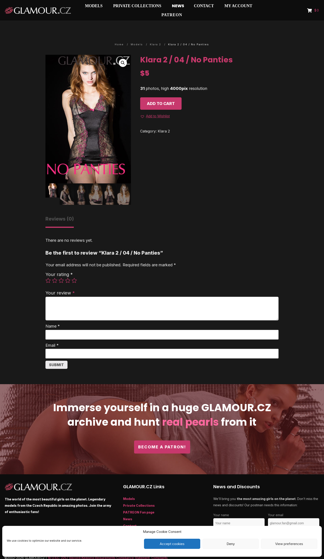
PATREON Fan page (138, 503)
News (127, 510)
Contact (130, 517)
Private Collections (139, 497)
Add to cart (161, 94)
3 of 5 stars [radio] (61, 271)
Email (52, 336)
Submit (56, 356)
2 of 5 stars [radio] (54, 271)
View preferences (289, 544)
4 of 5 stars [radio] (67, 271)
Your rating (59, 265)
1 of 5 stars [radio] (48, 271)
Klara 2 (164, 122)
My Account (133, 524)
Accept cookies (172, 544)
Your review (60, 284)
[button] (123, 54)
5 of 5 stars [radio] (74, 271)
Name (52, 317)
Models (129, 490)
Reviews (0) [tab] (59, 210)
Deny (231, 544)
